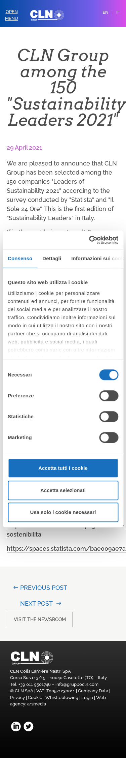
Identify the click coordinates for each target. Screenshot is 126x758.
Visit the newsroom (40, 619)
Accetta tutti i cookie (63, 468)
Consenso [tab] (20, 258)
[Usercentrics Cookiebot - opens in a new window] (89, 240)
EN (105, 12)
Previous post (43, 587)
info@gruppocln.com (76, 684)
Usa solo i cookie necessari (63, 512)
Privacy (17, 697)
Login (87, 697)
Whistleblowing (61, 697)
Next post (36, 603)
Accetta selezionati (63, 490)
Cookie (35, 697)
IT (117, 12)
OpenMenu (11, 15)
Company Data (93, 690)
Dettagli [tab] (51, 258)
